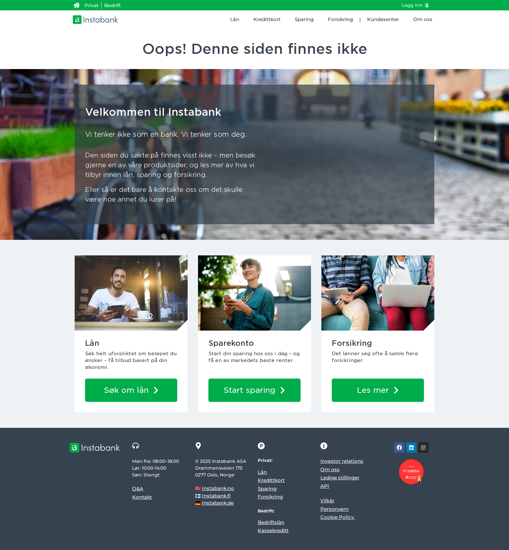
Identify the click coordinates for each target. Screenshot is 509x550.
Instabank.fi (216, 496)
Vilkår (327, 500)
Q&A (137, 489)
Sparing (304, 19)
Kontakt (142, 497)
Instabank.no (218, 488)
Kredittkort (267, 19)
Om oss (422, 19)
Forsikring (340, 19)
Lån (234, 19)
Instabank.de (218, 503)
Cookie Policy (337, 517)
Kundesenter (383, 19)
